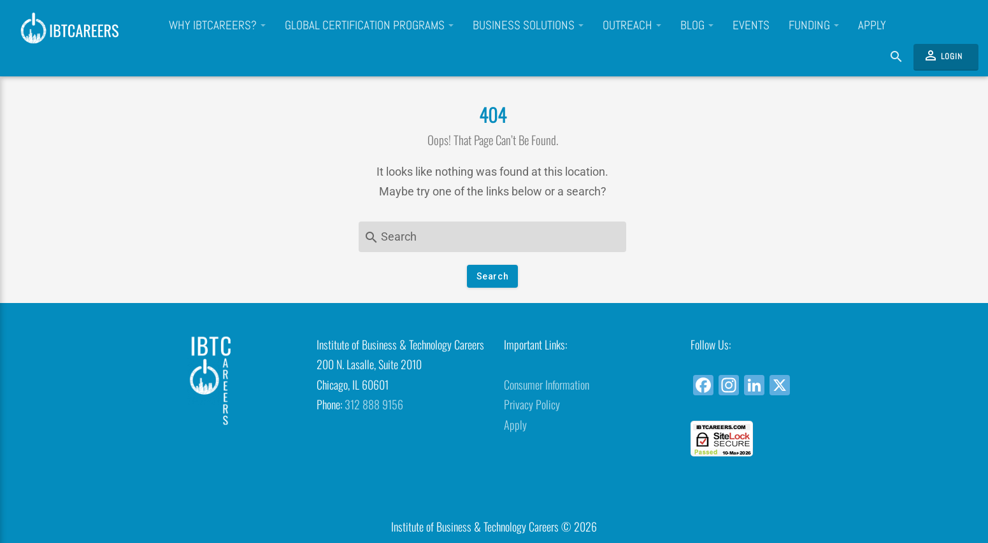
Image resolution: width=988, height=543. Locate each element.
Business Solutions (528, 25)
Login (943, 55)
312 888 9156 (374, 404)
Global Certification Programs (369, 25)
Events (751, 25)
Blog (696, 25)
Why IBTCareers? (217, 25)
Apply (872, 25)
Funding (814, 25)
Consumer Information (546, 384)
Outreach (632, 25)
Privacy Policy (532, 404)
